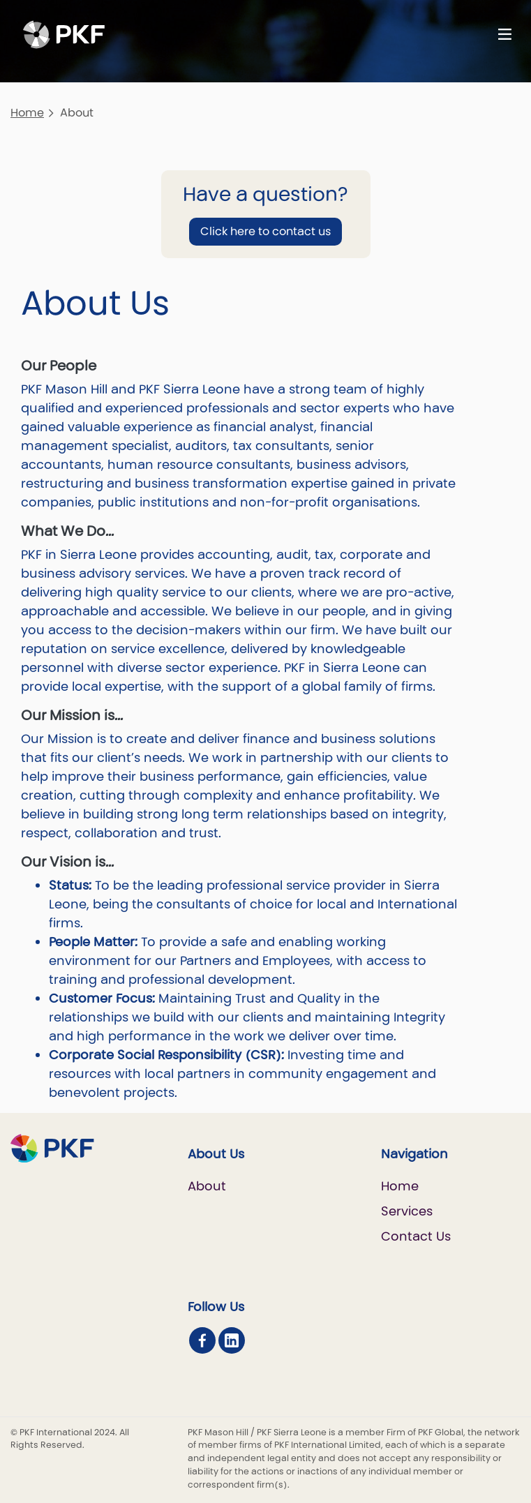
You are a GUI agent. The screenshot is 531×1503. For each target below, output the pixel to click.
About (207, 1186)
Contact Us (416, 1236)
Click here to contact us (265, 231)
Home (27, 113)
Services (407, 1211)
